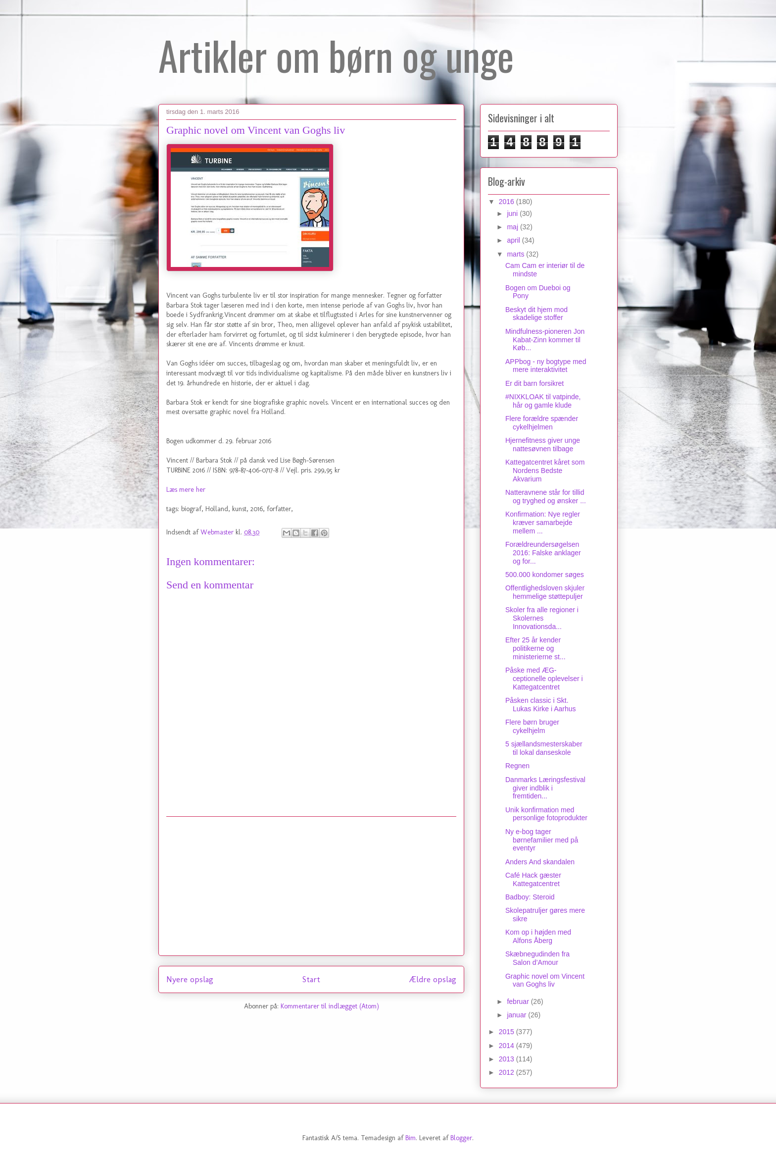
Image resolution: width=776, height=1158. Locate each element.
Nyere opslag (189, 979)
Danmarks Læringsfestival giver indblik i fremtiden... (545, 788)
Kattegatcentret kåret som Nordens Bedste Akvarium (544, 470)
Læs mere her (185, 489)
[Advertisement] (311, 886)
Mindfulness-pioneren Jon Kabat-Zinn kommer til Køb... (544, 339)
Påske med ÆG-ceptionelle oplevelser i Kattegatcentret (544, 678)
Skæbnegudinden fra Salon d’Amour (537, 958)
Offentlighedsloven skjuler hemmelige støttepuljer (544, 592)
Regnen (517, 766)
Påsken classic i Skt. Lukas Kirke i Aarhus (540, 704)
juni (513, 213)
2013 (507, 1059)
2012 (507, 1072)
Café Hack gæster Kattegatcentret (533, 879)
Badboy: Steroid (530, 897)
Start (311, 979)
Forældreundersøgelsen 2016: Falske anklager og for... (543, 552)
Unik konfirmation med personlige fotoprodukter (546, 814)
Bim (410, 1138)
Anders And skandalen (540, 862)
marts (516, 254)
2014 (507, 1046)
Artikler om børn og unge (336, 55)
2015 (507, 1032)
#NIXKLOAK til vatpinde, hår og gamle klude (543, 401)
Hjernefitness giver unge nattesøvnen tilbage (542, 444)
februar (519, 1001)
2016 (507, 202)
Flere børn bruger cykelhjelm (532, 726)
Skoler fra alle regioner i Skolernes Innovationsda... (542, 618)
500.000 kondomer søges (544, 575)
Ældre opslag (432, 979)
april (514, 240)
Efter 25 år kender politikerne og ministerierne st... (535, 648)
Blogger (461, 1138)
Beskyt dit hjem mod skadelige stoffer (536, 314)
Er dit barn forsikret (534, 383)
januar (517, 1015)
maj (513, 227)
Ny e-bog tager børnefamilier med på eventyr (541, 840)
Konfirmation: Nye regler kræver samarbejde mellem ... (542, 522)
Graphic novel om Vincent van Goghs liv (544, 980)
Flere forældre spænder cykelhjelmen (541, 423)
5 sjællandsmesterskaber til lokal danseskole (543, 748)
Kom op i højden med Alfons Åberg (538, 936)
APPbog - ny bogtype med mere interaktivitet (545, 366)
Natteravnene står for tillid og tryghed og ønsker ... (545, 496)
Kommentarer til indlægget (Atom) (330, 1006)
